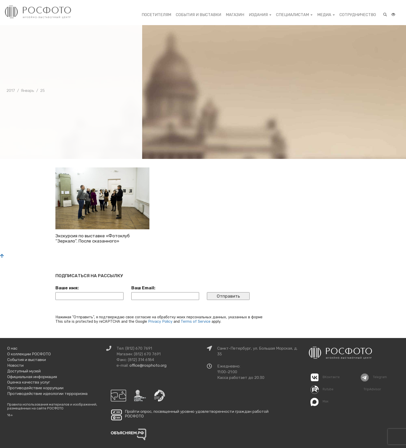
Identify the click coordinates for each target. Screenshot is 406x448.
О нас (12, 348)
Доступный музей (24, 371)
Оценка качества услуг (28, 382)
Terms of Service (196, 321)
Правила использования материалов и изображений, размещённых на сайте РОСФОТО (52, 406)
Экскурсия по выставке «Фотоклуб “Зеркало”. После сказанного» (92, 238)
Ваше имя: (67, 287)
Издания (260, 14)
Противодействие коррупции (35, 388)
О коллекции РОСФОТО (29, 354)
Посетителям (156, 14)
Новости (15, 365)
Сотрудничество (357, 14)
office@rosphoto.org (147, 365)
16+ (10, 415)
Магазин (235, 14)
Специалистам (294, 14)
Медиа (326, 14)
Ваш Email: (143, 287)
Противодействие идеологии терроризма (47, 393)
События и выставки (198, 14)
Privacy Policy (160, 321)
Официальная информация (32, 376)
